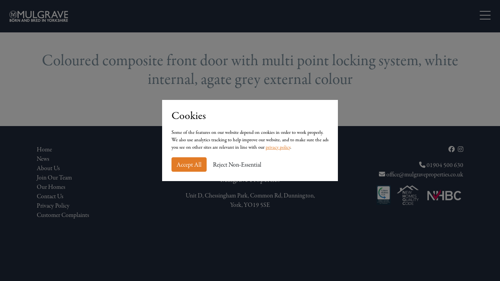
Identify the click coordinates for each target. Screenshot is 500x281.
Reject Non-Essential (237, 165)
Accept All (189, 165)
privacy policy (278, 147)
